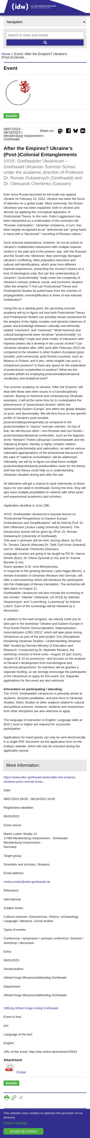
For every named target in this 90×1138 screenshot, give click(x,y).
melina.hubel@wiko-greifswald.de (27, 882)
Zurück (11, 116)
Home (5, 54)
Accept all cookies (23, 1131)
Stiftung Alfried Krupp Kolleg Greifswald (31, 1008)
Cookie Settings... (16, 1123)
